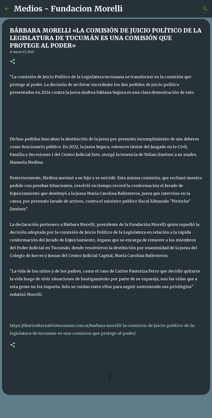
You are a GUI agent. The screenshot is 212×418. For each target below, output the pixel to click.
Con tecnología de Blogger (106, 411)
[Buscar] (129, 9)
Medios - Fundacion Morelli (68, 9)
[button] (13, 62)
